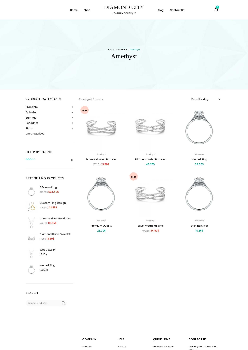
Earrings (31, 117)
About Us (87, 346)
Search (63, 303)
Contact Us (177, 10)
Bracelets (32, 107)
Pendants (122, 49)
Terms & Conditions (163, 346)
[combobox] (205, 99)
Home (74, 10)
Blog (161, 10)
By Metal (31, 112)
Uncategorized (35, 133)
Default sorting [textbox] (199, 99)
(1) (50, 160)
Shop (87, 10)
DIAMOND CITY (124, 7)
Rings (29, 128)
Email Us (122, 346)
